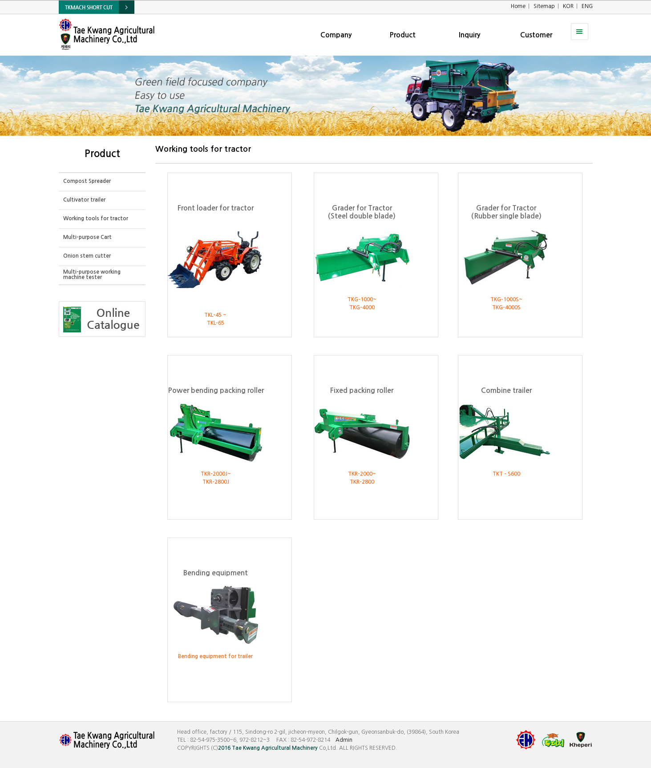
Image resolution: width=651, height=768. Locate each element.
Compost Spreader (87, 181)
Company (336, 35)
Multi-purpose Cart (87, 237)
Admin (344, 740)
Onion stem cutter (87, 256)
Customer (536, 35)
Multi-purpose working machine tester (92, 274)
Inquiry (469, 35)
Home (518, 6)
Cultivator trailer (84, 199)
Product (402, 35)
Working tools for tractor (95, 218)
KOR (568, 6)
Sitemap (544, 6)
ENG (587, 6)
